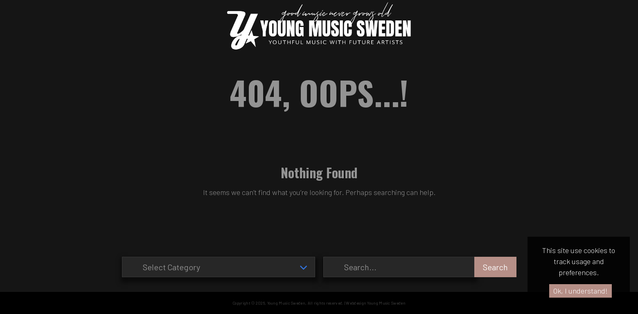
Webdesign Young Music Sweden (375, 303)
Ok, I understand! (580, 290)
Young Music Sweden (286, 303)
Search (495, 267)
